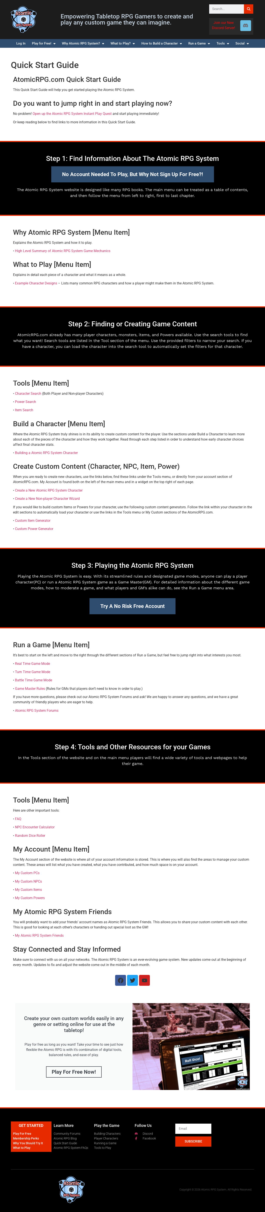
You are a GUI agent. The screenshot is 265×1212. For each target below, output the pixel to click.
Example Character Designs (36, 283)
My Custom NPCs (28, 881)
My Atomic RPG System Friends (39, 935)
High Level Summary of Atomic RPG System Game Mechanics (62, 251)
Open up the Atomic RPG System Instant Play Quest (72, 114)
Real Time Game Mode (32, 664)
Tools (223, 43)
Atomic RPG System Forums (36, 710)
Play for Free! (43, 43)
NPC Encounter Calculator (35, 827)
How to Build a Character (161, 43)
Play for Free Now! (74, 1072)
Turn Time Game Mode (32, 672)
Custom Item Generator (32, 520)
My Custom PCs (27, 873)
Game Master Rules (30, 689)
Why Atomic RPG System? (83, 43)
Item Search (24, 410)
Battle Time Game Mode (33, 680)
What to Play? (123, 43)
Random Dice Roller (30, 836)
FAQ (18, 819)
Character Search (28, 393)
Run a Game (199, 43)
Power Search (25, 402)
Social (242, 43)
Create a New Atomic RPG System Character (49, 490)
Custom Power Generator (34, 529)
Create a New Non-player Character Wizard (47, 499)
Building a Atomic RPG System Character (46, 453)
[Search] (248, 9)
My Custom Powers (30, 898)
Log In (20, 43)
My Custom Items (28, 890)
